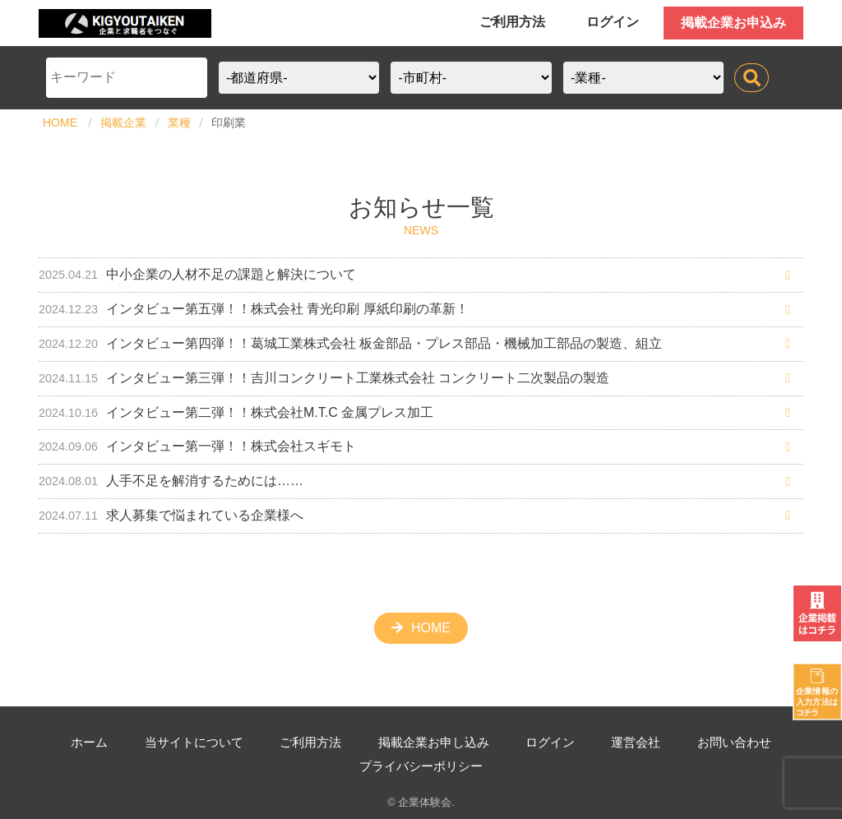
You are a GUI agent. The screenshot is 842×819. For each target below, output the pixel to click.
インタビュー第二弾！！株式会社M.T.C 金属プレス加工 (236, 412)
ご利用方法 (512, 22)
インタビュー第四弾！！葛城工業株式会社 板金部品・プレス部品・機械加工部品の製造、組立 (350, 343)
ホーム (89, 742)
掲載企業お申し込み (449, 742)
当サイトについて (198, 742)
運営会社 (660, 742)
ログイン (612, 22)
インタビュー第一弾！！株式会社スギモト (197, 446)
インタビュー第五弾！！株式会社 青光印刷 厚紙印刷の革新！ (254, 309)
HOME (60, 122)
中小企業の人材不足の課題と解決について (197, 274)
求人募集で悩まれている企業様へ (171, 515)
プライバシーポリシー (437, 766)
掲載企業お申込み (733, 23)
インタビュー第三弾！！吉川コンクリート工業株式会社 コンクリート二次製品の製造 (324, 378)
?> (643, 78)
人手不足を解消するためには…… (171, 481)
